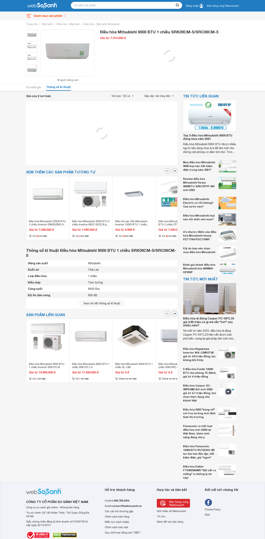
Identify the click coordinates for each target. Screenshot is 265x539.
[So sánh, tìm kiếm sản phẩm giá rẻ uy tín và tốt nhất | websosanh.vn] (42, 5)
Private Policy (213, 509)
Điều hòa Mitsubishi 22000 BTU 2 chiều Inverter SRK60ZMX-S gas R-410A (47, 224)
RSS (207, 514)
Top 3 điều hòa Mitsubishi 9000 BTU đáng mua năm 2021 (207, 137)
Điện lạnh (47, 24)
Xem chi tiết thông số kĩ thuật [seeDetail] (102, 303)
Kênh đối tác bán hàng (170, 521)
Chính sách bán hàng (117, 516)
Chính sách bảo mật (116, 527)
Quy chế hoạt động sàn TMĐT (122, 532)
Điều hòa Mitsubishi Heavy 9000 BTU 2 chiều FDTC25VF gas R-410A (177, 224)
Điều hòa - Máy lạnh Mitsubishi (102, 24)
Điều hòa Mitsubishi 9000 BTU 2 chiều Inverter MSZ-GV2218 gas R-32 (91, 224)
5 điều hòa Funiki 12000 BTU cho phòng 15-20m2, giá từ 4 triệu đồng (199, 372)
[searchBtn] (177, 5)
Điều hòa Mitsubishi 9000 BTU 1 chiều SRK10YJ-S (91, 366)
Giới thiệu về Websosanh (171, 511)
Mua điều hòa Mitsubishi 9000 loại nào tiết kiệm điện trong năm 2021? (199, 166)
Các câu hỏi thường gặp (119, 511)
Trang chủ (32, 24)
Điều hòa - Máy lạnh (68, 24)
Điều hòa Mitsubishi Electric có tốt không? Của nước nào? (198, 202)
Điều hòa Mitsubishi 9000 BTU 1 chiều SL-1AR (134, 366)
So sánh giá (33, 87)
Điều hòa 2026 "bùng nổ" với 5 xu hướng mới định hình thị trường (199, 413)
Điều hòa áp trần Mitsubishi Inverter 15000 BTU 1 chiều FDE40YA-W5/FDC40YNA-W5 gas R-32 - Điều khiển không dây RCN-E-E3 (134, 228)
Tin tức (161, 516)
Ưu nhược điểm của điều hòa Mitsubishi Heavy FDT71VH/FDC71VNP (199, 235)
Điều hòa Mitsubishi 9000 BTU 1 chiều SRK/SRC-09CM (177, 366)
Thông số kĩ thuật (58, 87)
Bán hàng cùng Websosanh (223, 5)
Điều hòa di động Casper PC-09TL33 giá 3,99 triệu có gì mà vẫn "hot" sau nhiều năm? (208, 322)
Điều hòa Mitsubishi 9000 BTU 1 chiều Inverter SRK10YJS (46, 366)
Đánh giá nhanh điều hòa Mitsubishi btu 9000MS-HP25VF (199, 268)
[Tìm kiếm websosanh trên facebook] (208, 502)
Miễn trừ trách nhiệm (117, 522)
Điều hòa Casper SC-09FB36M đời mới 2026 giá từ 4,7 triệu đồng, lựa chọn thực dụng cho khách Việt (199, 393)
